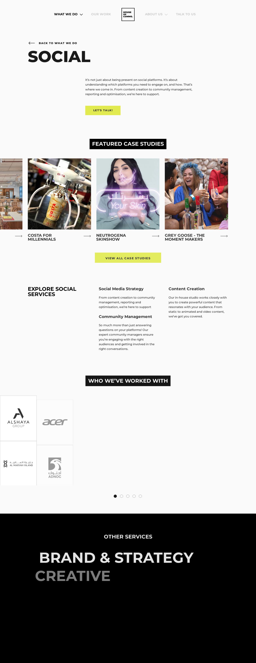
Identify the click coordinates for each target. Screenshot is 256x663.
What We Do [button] (68, 14)
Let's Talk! (103, 110)
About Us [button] (156, 14)
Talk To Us (186, 14)
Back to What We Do (52, 43)
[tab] (115, 496)
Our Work (101, 14)
